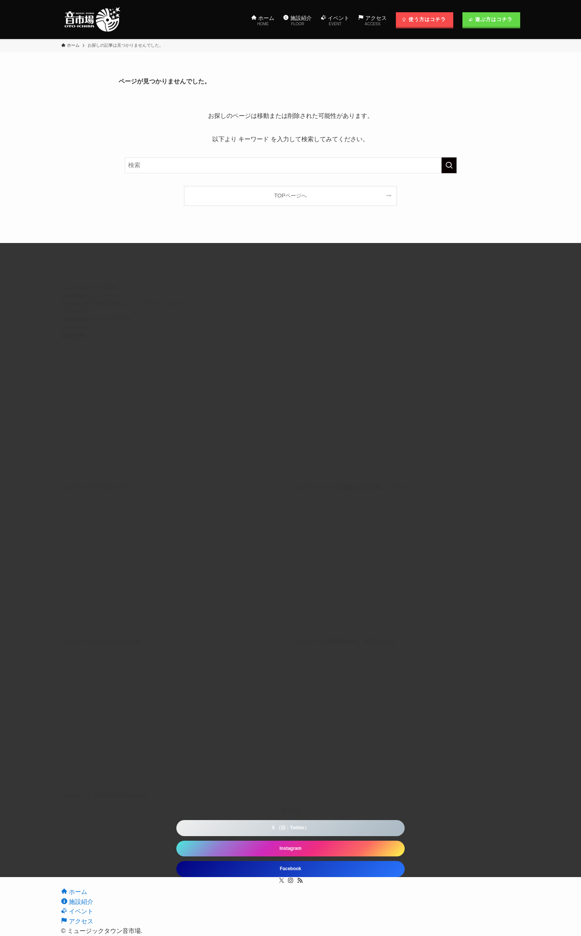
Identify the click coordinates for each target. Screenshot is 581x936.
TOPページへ (290, 195)
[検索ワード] (291, 165)
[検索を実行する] (449, 165)
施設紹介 (77, 901)
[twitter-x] (281, 880)
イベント (77, 911)
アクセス (77, 921)
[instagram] (290, 880)
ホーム (74, 892)
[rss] (299, 880)
